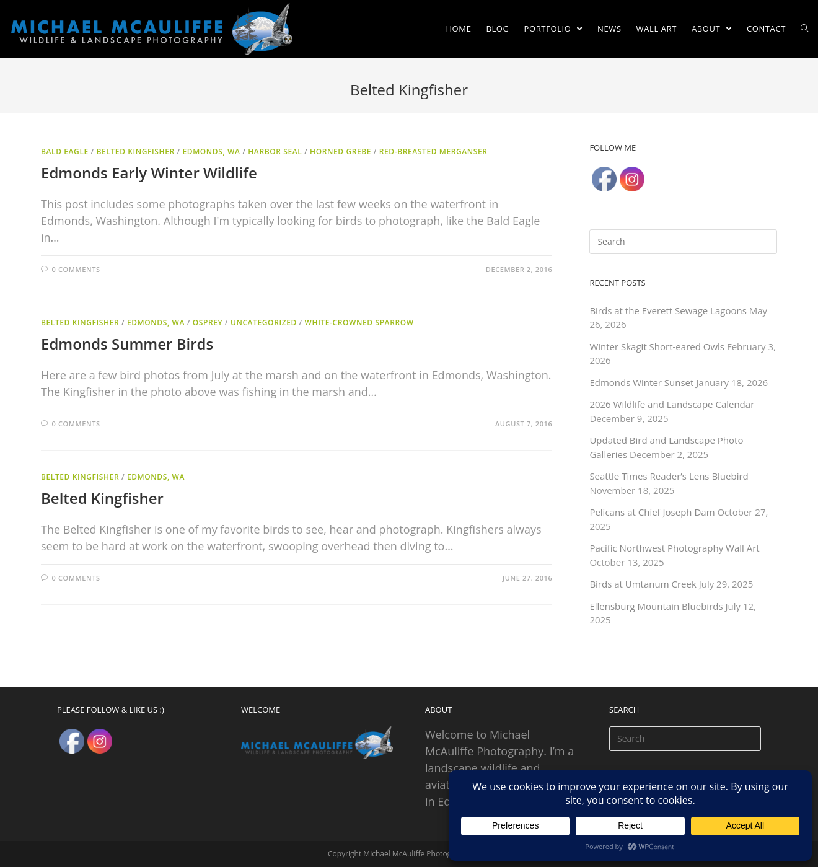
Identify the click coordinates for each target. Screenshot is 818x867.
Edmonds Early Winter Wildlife (149, 172)
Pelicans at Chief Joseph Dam (652, 512)
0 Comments (76, 269)
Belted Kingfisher (136, 151)
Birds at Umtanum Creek (642, 584)
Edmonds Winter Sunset (641, 382)
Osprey (207, 322)
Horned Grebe (340, 151)
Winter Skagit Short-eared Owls (656, 346)
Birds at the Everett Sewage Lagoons (667, 310)
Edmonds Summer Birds (127, 343)
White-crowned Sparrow (359, 322)
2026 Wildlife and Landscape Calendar (671, 404)
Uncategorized (264, 322)
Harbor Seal (275, 151)
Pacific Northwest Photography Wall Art (674, 548)
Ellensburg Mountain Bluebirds (656, 606)
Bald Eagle (65, 151)
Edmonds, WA (211, 151)
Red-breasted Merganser (433, 151)
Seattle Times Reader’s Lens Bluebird (668, 476)
